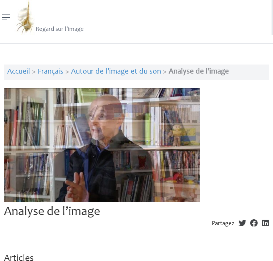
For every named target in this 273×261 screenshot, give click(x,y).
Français (50, 72)
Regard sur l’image (49, 17)
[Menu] (6, 17)
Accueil (18, 72)
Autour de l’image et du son (116, 72)
